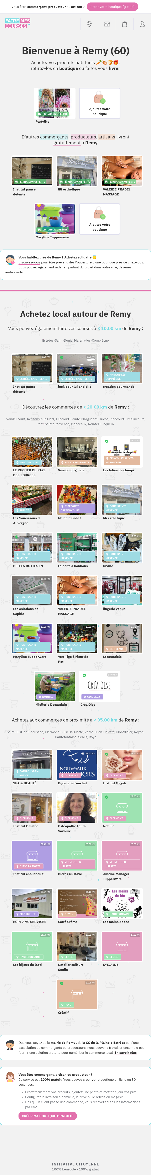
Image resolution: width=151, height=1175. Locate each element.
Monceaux (78, 424)
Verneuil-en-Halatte (100, 732)
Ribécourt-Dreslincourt (127, 419)
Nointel (93, 424)
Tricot (103, 419)
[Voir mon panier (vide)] (124, 24)
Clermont (52, 732)
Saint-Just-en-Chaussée (25, 732)
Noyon (139, 732)
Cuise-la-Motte (72, 732)
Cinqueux (107, 424)
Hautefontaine (66, 737)
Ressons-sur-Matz (40, 419)
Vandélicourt (15, 419)
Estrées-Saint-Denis (57, 340)
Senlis (82, 737)
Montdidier (124, 732)
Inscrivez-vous (29, 262)
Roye (92, 737)
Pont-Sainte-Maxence (53, 424)
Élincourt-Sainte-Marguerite (77, 419)
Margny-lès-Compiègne (91, 340)
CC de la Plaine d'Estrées (105, 1042)
